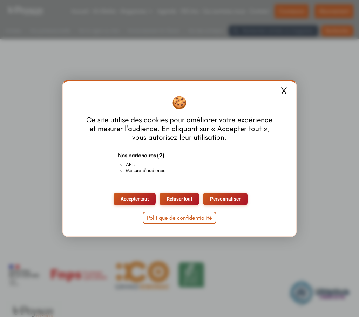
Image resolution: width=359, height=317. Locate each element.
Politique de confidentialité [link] (179, 217)
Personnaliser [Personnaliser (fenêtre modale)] (225, 199)
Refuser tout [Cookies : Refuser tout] (179, 199)
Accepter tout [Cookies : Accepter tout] (135, 199)
